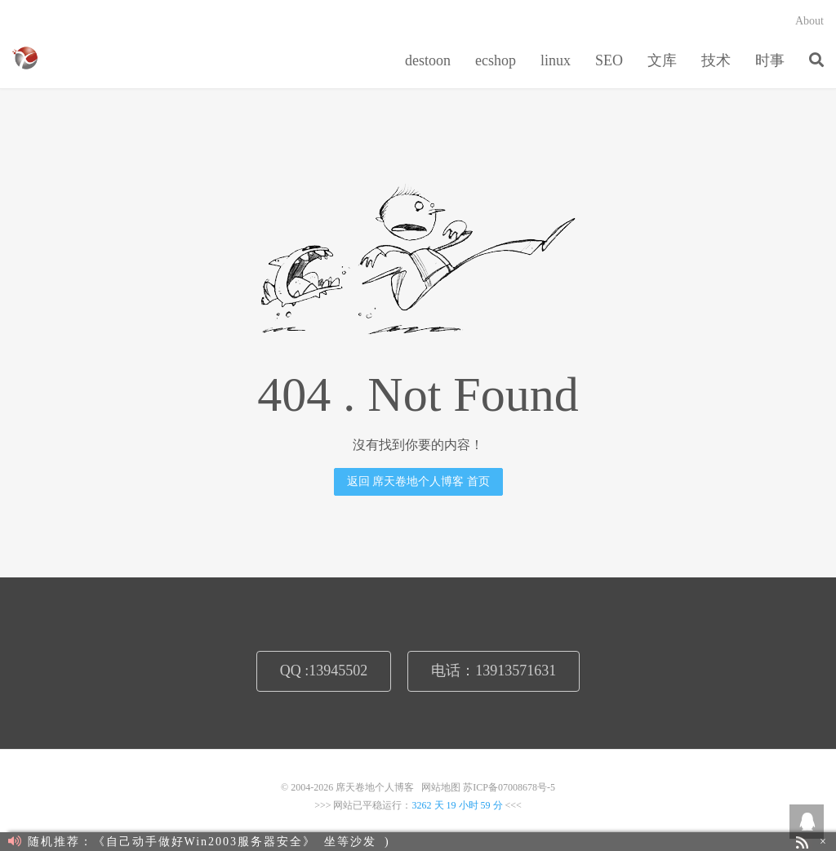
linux (555, 60)
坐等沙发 (350, 841)
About (809, 21)
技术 (716, 60)
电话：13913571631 (493, 670)
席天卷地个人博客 (25, 58)
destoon (428, 60)
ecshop (495, 60)
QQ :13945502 (324, 670)
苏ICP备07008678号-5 (509, 787)
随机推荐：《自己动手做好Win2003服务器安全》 (162, 841)
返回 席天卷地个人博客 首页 (418, 481)
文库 (662, 60)
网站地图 (440, 787)
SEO (609, 60)
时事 (770, 60)
